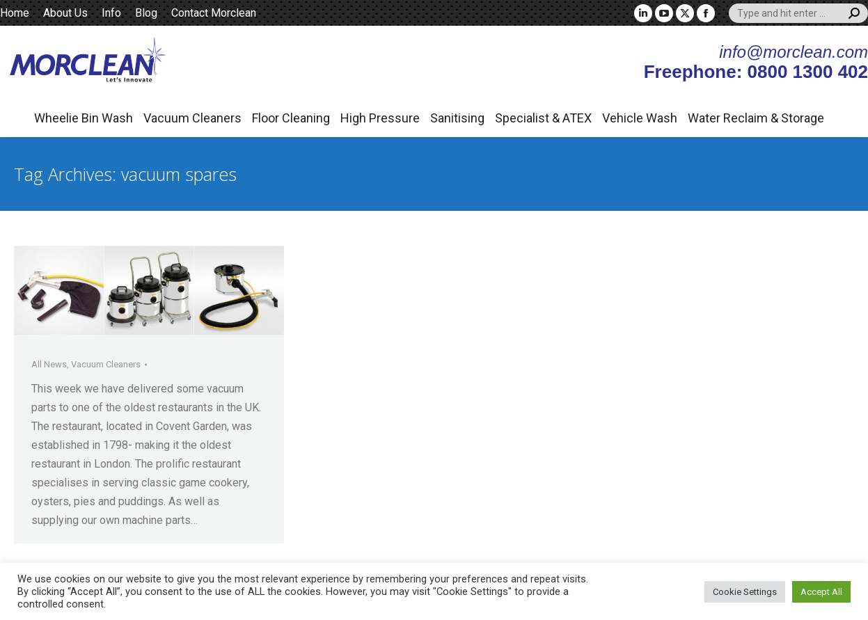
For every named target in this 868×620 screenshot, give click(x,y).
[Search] (798, 13)
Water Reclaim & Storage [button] (756, 118)
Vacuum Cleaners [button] (192, 118)
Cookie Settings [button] (745, 592)
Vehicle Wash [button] (639, 118)
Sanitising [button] (457, 118)
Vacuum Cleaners (106, 364)
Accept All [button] (821, 592)
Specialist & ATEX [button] (543, 118)
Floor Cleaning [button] (291, 118)
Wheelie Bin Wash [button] (83, 118)
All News (49, 364)
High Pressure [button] (380, 118)
